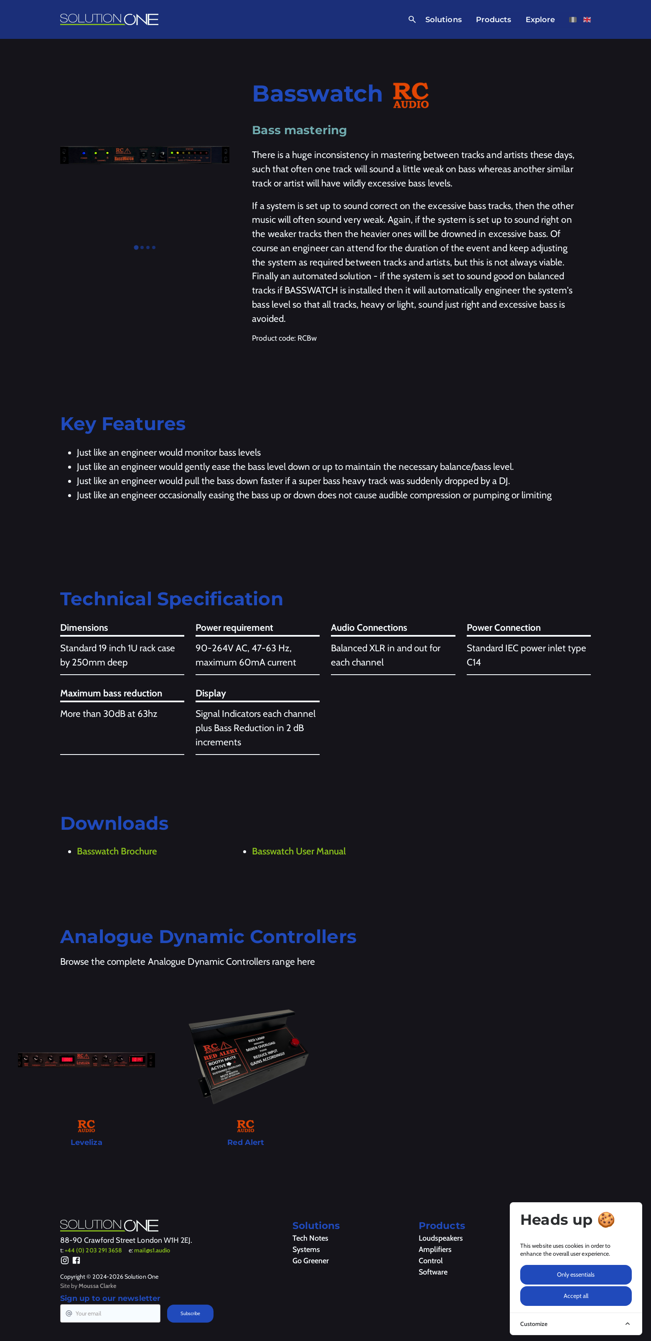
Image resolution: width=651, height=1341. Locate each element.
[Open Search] (410, 20)
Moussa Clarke (97, 1286)
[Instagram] (65, 1261)
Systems (306, 1249)
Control (431, 1260)
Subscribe (190, 1313)
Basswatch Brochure (117, 851)
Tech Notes (310, 1238)
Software (433, 1272)
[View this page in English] (587, 19)
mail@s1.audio (152, 1250)
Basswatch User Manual (299, 851)
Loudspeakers (441, 1238)
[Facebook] (76, 1261)
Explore (540, 19)
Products (493, 19)
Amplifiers (435, 1249)
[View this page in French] (573, 19)
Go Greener (310, 1260)
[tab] (136, 247)
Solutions (443, 19)
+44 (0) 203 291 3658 (93, 1250)
